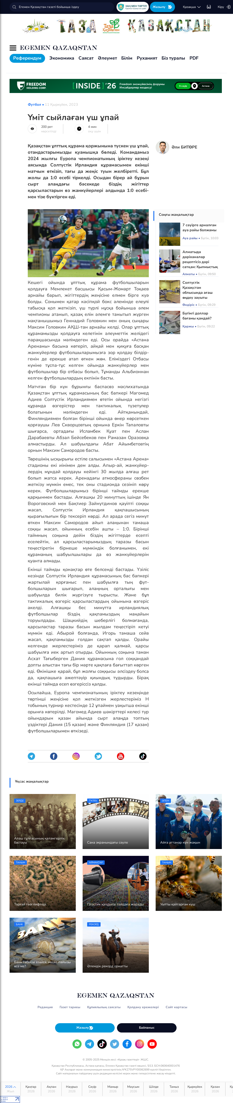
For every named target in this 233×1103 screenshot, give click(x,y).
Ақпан (51, 1089)
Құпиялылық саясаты (104, 1007)
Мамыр (113, 1089)
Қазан (215, 1089)
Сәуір (92, 1089)
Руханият (147, 58)
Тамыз (174, 1089)
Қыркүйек (195, 1089)
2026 (10, 1089)
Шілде (154, 1089)
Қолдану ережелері (143, 1007)
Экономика (61, 58)
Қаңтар (31, 1089)
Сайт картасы (176, 1007)
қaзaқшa (192, 7)
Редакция (45, 1007)
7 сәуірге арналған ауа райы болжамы (199, 228)
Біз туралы (173, 58)
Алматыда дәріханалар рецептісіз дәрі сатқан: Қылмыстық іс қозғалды (200, 261)
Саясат (86, 58)
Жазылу (162, 7)
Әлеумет (107, 58)
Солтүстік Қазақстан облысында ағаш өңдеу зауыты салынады (197, 292)
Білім (126, 58)
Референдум (27, 58)
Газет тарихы (70, 1007)
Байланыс (146, 1027)
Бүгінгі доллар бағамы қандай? (196, 316)
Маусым (133, 1089)
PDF (194, 58)
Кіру (224, 7)
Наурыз (72, 1089)
